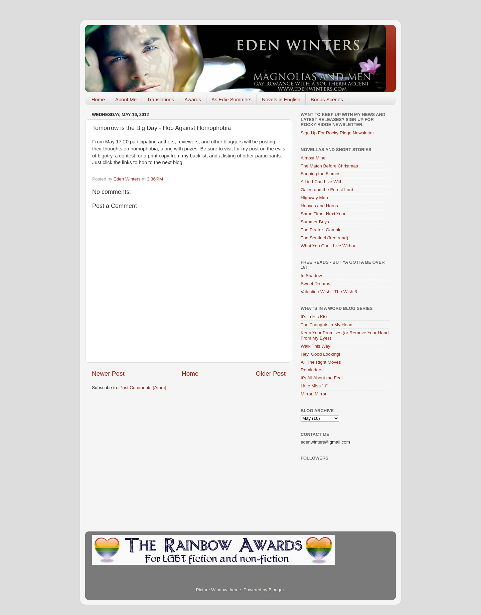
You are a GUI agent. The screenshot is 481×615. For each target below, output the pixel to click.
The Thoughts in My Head (326, 324)
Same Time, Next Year (323, 213)
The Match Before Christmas (329, 165)
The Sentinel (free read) (324, 237)
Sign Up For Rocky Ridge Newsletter (337, 132)
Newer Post (108, 373)
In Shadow (311, 275)
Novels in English (281, 99)
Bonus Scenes (327, 99)
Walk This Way (315, 346)
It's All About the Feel (322, 377)
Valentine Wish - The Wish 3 (329, 291)
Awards (192, 99)
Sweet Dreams (315, 283)
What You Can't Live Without (329, 245)
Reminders (311, 369)
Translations (160, 99)
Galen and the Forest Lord (327, 189)
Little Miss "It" (314, 385)
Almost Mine (313, 157)
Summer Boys (315, 221)
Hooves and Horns (319, 205)
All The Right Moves (321, 362)
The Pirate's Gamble (321, 229)
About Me (126, 99)
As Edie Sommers (231, 99)
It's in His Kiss (315, 316)
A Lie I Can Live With (321, 181)
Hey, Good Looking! (320, 354)
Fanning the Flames (320, 173)
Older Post (271, 373)
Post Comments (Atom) (143, 387)
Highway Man (314, 197)
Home (98, 99)
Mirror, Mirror (313, 393)
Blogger (276, 589)
